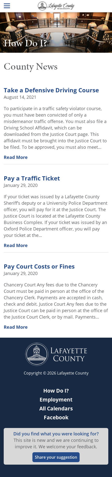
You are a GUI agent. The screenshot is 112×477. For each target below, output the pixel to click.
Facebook (56, 417)
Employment (56, 399)
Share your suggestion (56, 457)
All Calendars (56, 408)
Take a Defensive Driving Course (51, 90)
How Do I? (56, 390)
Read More (16, 157)
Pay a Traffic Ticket (32, 178)
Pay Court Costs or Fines (39, 266)
